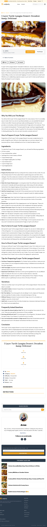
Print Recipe (40, 51)
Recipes (35, 1)
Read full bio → (23, 432)
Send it (20, 62)
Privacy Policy (26, 512)
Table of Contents (8, 57)
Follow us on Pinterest (4, 521)
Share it (12, 62)
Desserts (7, 12)
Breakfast (26, 507)
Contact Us (26, 516)
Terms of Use (26, 514)
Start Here (30, 1)
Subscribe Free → (23, 453)
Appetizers (26, 506)
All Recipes (26, 500)
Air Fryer (26, 502)
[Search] (42, 410)
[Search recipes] (38, 4)
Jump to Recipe (30, 51)
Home (18, 4)
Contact (39, 1)
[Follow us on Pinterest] (42, 1)
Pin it (5, 62)
